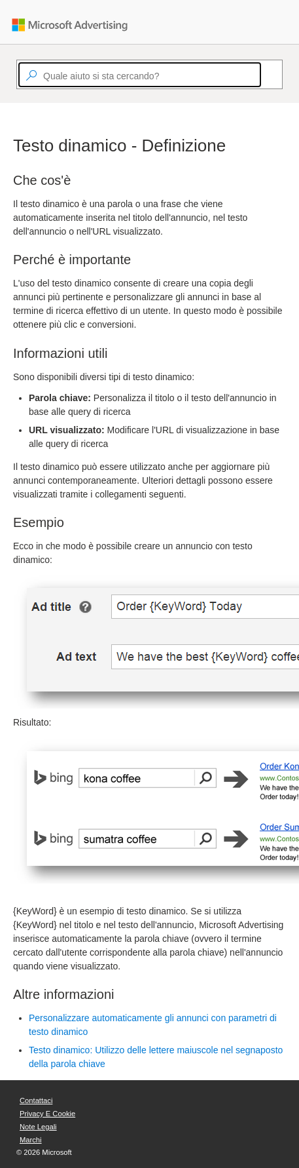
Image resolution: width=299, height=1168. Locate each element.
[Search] (266, 74)
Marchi (31, 1140)
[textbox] (139, 75)
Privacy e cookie (47, 1114)
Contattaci (36, 1100)
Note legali (38, 1127)
